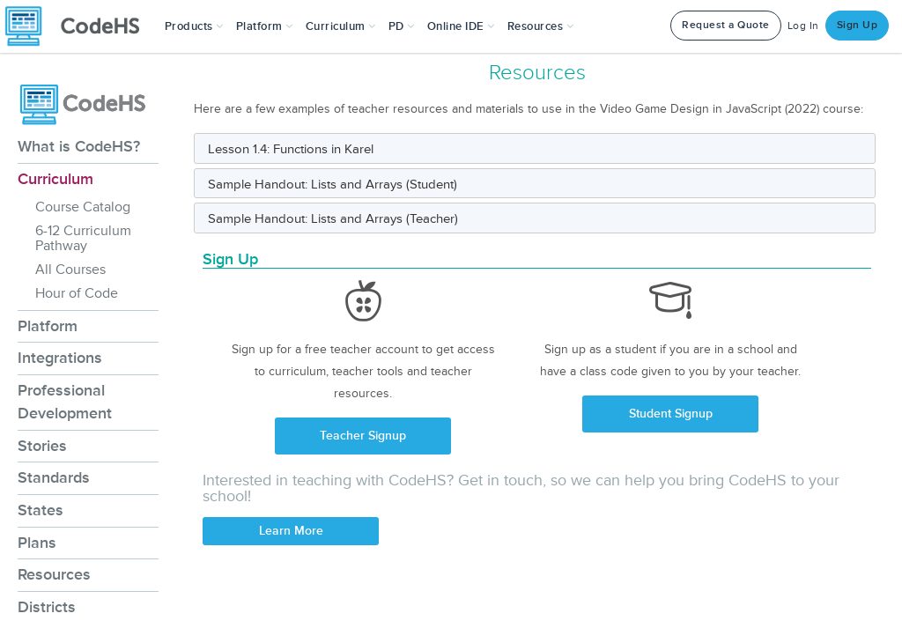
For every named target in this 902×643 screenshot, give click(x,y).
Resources (54, 574)
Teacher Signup (363, 435)
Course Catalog (82, 207)
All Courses (70, 269)
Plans (37, 542)
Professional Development (65, 402)
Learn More (291, 530)
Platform (48, 326)
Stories (42, 445)
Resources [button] (540, 26)
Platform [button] (264, 26)
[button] (194, 26)
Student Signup (671, 413)
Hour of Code (76, 293)
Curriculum (55, 178)
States (40, 510)
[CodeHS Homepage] (79, 26)
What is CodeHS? (79, 146)
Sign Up (857, 25)
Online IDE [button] (461, 26)
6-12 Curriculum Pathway (83, 238)
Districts (47, 607)
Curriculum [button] (341, 26)
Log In (803, 26)
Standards (54, 477)
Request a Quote (726, 25)
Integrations (60, 357)
